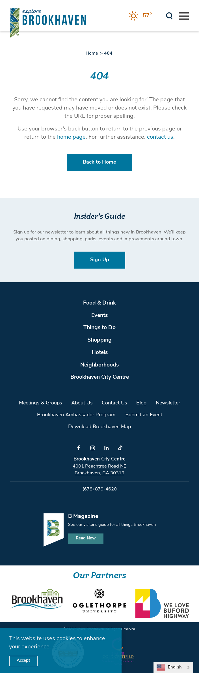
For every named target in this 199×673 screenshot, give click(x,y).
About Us (82, 403)
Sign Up (99, 260)
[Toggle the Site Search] (169, 15)
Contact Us (114, 403)
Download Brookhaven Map (99, 427)
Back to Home (99, 162)
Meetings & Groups (40, 403)
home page (71, 137)
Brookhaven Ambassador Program (76, 415)
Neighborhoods (99, 365)
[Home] (48, 22)
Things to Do (99, 328)
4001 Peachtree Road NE (99, 466)
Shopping (99, 340)
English (169, 667)
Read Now (86, 538)
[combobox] (173, 667)
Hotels (100, 352)
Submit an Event (144, 415)
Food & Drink (99, 303)
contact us (160, 137)
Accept (23, 661)
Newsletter (168, 403)
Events (99, 315)
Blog (141, 403)
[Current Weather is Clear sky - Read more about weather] (140, 16)
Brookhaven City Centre (99, 377)
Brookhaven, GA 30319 (99, 473)
